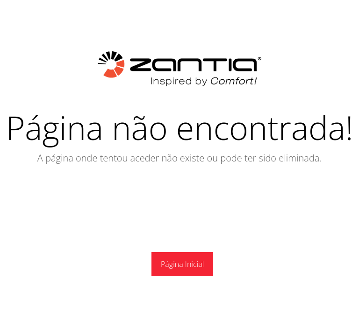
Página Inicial (182, 264)
